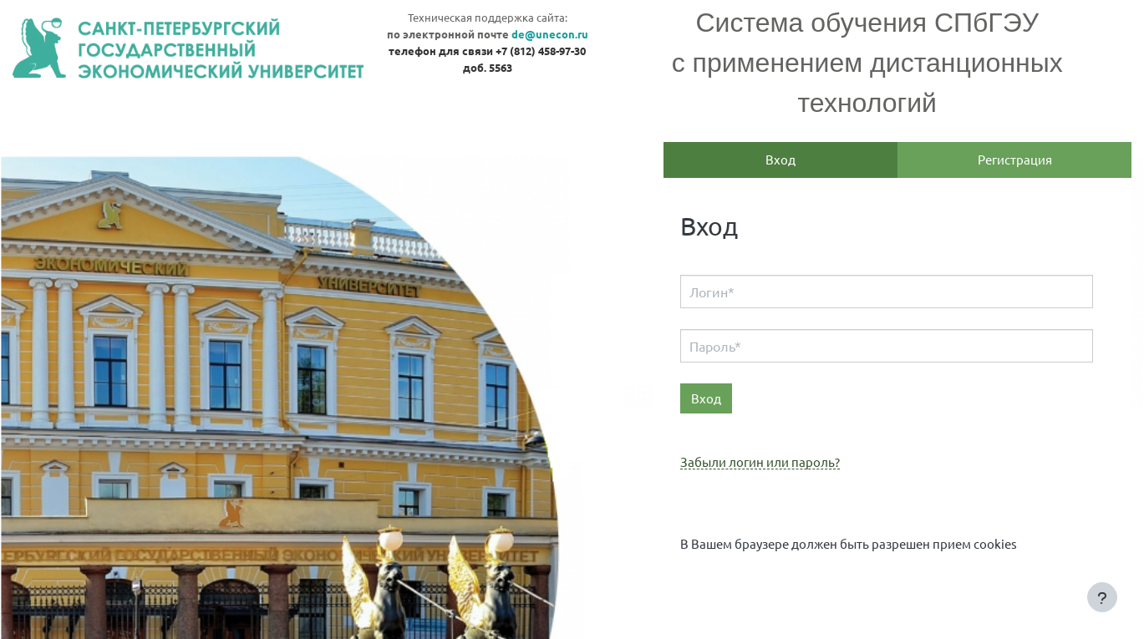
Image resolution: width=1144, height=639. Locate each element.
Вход (780, 159)
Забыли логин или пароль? (760, 462)
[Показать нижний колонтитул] (1102, 597)
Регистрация (1015, 159)
